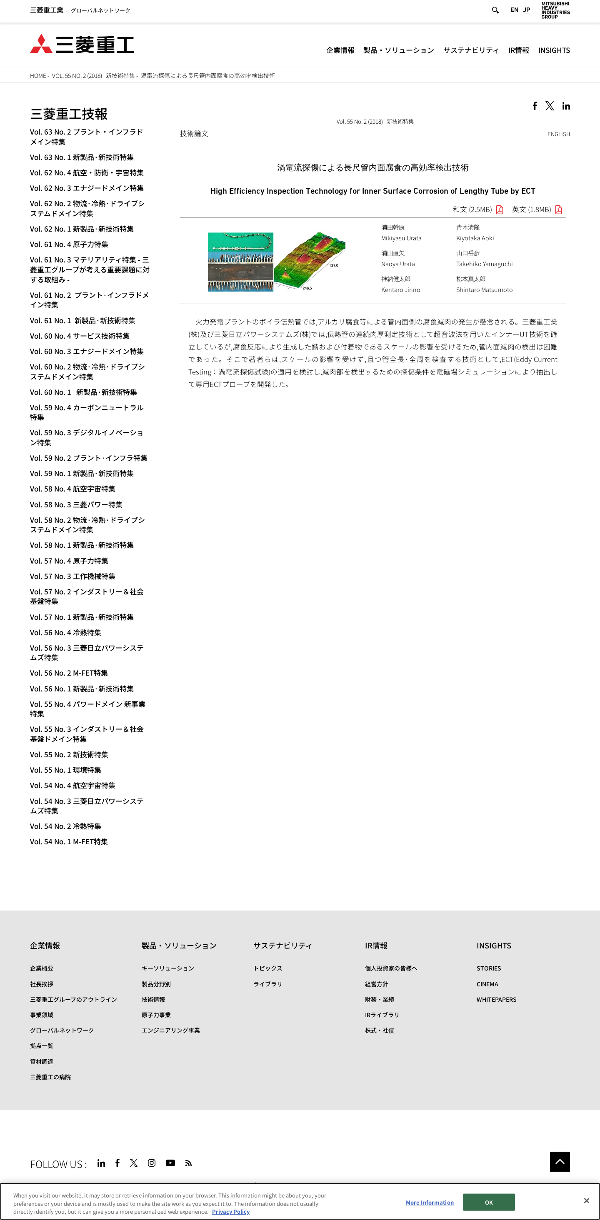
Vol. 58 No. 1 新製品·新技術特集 (82, 544)
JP (526, 11)
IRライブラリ (382, 1014)
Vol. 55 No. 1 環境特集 (65, 769)
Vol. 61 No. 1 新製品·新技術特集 (82, 320)
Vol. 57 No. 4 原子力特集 (69, 560)
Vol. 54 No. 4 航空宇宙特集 (72, 785)
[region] (300, 1201)
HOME (38, 75)
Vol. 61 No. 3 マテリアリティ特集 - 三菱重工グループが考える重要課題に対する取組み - (90, 269)
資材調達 (41, 1061)
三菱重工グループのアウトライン (73, 999)
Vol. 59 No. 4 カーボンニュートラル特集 (87, 412)
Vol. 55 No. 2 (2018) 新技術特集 (93, 75)
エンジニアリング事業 (171, 1030)
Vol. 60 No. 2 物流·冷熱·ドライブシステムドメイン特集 (87, 371)
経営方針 (376, 984)
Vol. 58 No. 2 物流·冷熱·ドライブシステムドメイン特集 (87, 524)
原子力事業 (156, 1014)
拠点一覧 (41, 1045)
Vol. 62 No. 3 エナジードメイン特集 (87, 187)
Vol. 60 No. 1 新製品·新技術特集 (83, 392)
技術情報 (153, 999)
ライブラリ (267, 984)
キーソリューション (168, 968)
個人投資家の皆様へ (391, 968)
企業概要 (41, 968)
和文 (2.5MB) (472, 209)
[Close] (587, 1200)
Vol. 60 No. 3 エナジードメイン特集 (87, 351)
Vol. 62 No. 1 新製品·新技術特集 (82, 228)
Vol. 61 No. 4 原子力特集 (69, 244)
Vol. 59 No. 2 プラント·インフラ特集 (89, 457)
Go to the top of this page (560, 1162)
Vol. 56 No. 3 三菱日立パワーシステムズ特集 (87, 652)
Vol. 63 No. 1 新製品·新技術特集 (82, 157)
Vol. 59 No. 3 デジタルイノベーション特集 (87, 437)
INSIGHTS (554, 52)
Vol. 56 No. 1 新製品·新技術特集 (82, 688)
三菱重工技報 (69, 113)
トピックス (267, 968)
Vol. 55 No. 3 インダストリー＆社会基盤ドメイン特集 (87, 734)
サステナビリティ (471, 52)
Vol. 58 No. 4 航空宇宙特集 (72, 488)
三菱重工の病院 (50, 1077)
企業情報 (340, 52)
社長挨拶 (41, 984)
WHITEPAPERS (497, 999)
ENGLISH (559, 134)
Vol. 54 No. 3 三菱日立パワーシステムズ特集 (87, 806)
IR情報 (518, 52)
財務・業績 (379, 999)
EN (514, 11)
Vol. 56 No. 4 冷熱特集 (65, 632)
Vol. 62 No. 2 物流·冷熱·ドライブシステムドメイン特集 (87, 208)
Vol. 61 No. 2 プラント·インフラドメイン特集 (89, 299)
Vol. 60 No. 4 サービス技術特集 (80, 335)
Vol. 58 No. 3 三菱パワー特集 (76, 504)
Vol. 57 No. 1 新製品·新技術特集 (82, 616)
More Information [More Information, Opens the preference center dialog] (430, 1202)
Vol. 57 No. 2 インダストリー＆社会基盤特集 (87, 596)
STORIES (489, 968)
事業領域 (41, 1014)
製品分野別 (156, 984)
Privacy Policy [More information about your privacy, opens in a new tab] (231, 1211)
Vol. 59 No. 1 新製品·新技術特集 (82, 473)
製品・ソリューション (398, 52)
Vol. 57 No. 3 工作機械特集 (72, 576)
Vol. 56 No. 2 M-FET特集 (69, 672)
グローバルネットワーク (80, 12)
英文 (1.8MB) (531, 209)
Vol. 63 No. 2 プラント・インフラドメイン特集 (86, 136)
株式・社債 (379, 1030)
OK (489, 1202)
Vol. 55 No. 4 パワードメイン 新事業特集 (87, 709)
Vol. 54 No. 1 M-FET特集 (69, 841)
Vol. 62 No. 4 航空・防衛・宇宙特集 (87, 172)
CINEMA (487, 984)
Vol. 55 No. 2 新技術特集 (69, 754)
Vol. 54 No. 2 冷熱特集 (65, 826)
